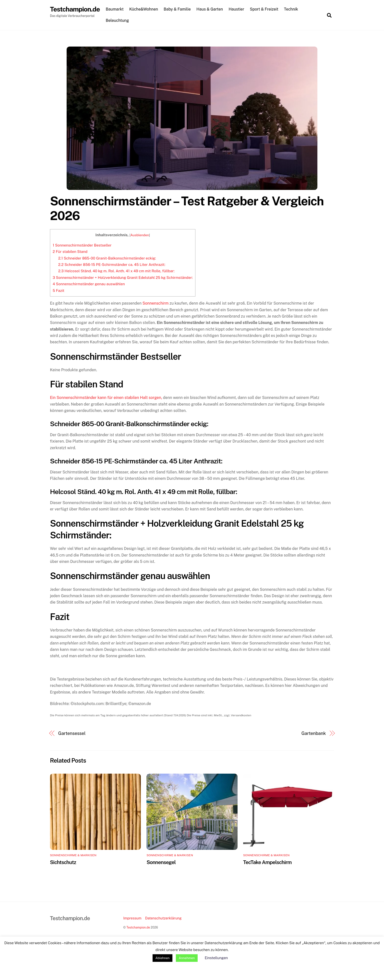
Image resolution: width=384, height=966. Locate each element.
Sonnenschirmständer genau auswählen (89, 284)
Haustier (237, 9)
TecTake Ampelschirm (267, 862)
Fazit (58, 290)
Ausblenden (140, 235)
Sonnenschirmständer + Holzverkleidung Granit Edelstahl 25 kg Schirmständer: (123, 277)
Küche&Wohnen (144, 9)
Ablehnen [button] (163, 958)
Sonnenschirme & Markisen (73, 855)
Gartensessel (72, 733)
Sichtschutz (63, 862)
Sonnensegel (161, 862)
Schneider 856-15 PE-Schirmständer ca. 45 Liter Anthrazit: (111, 264)
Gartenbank (313, 733)
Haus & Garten (210, 9)
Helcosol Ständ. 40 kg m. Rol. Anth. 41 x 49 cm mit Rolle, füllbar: (116, 271)
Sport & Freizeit (264, 9)
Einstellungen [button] (216, 958)
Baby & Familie (177, 9)
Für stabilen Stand (70, 252)
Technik (291, 9)
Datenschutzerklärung (163, 918)
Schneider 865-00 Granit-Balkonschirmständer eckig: (107, 258)
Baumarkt (115, 9)
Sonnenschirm (156, 303)
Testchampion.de (138, 927)
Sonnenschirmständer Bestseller (82, 245)
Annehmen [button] (187, 958)
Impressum (132, 918)
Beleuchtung (117, 20)
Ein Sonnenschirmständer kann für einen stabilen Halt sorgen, (106, 398)
